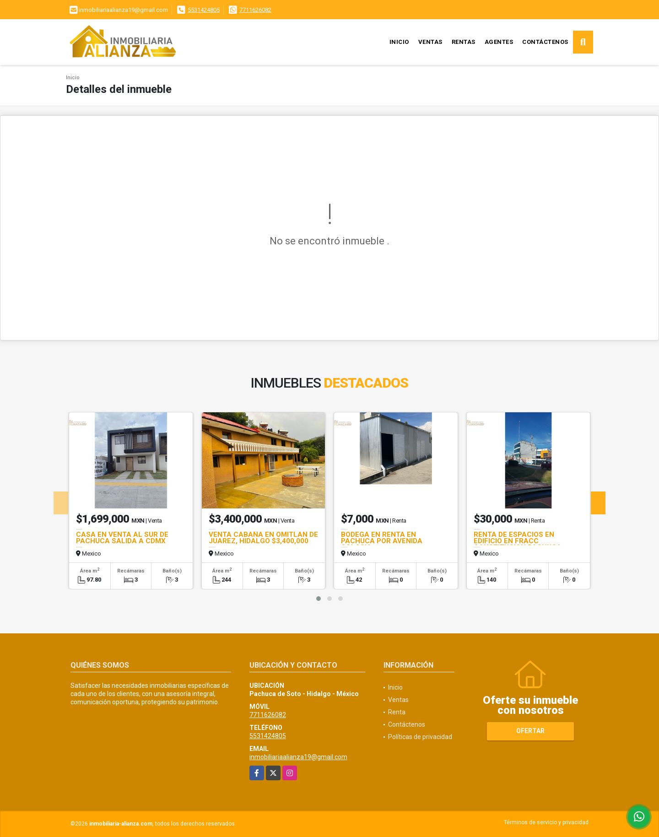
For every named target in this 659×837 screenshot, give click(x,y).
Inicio (399, 41)
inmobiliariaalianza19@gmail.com (298, 757)
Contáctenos (545, 41)
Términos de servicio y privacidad (546, 822)
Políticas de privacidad (420, 736)
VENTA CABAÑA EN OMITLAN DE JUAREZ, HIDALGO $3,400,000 (263, 537)
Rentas (463, 41)
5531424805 (204, 9)
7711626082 (255, 9)
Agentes (499, 41)
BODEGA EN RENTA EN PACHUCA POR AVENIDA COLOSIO (381, 540)
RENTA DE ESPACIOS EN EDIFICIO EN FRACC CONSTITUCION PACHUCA (518, 540)
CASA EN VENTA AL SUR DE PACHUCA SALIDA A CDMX (122, 537)
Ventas (430, 41)
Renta (396, 712)
